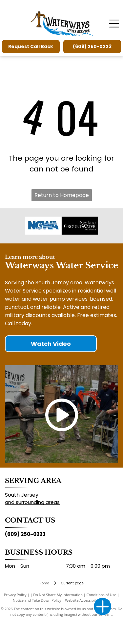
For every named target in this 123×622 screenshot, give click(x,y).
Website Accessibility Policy (87, 600)
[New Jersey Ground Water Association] (80, 225)
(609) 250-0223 (25, 534)
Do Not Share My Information (58, 594)
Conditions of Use (101, 594)
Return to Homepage (61, 195)
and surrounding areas (32, 502)
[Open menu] (114, 23)
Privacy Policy (15, 594)
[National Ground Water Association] (43, 225)
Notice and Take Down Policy (37, 600)
